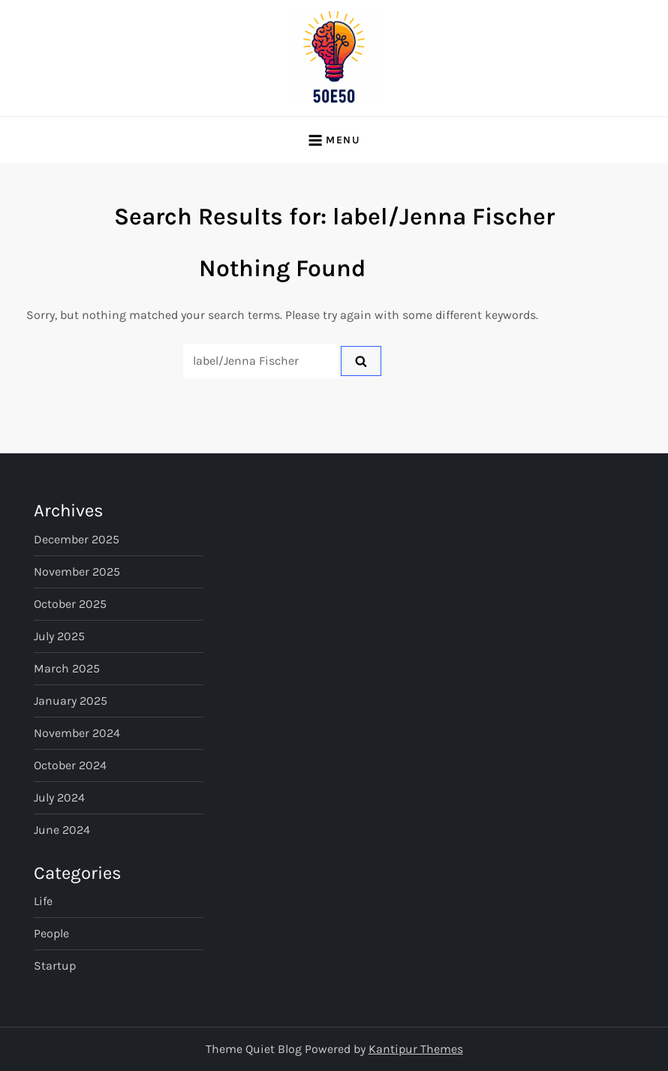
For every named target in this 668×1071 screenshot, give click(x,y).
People (51, 933)
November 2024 (77, 733)
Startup (55, 965)
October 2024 (70, 765)
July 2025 (59, 636)
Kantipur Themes (416, 1049)
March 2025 (67, 668)
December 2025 (76, 539)
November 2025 (77, 571)
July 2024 (59, 797)
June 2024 (62, 830)
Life (43, 901)
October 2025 (70, 604)
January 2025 (70, 700)
